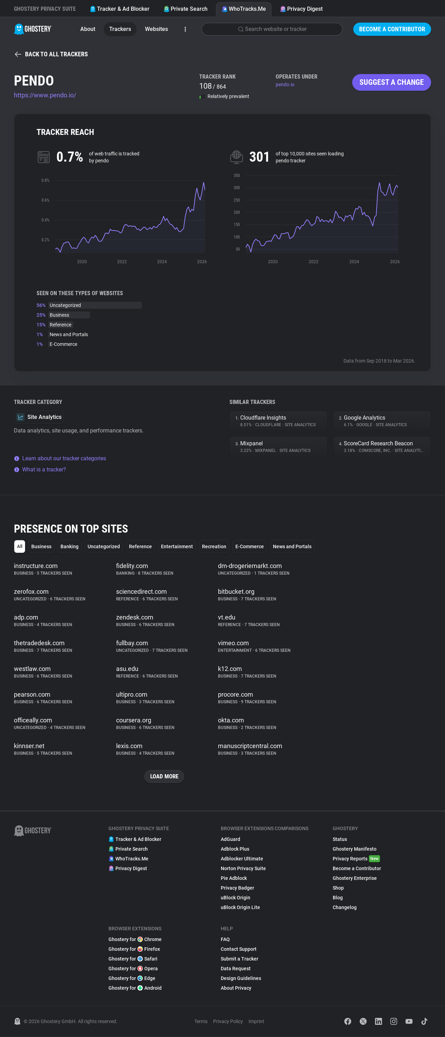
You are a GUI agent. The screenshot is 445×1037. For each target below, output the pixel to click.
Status (340, 839)
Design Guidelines (241, 978)
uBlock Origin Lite (240, 907)
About (87, 29)
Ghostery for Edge (131, 978)
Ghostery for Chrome (135, 939)
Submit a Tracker (239, 959)
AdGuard (230, 839)
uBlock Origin (235, 898)
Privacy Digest (301, 9)
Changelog (345, 907)
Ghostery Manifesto (355, 849)
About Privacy (236, 988)
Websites (156, 29)
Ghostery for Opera (133, 969)
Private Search (185, 9)
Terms (201, 1021)
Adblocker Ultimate (242, 859)
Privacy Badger (237, 888)
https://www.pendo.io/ (45, 95)
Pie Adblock (234, 878)
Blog (338, 898)
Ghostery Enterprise (355, 878)
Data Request (236, 969)
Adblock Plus (235, 849)
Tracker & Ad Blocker (119, 9)
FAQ (225, 939)
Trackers (120, 29)
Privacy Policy (228, 1021)
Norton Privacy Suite (243, 869)
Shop (338, 888)
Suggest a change (391, 82)
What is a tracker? (40, 469)
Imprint (256, 1021)
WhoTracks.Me (243, 9)
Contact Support (239, 949)
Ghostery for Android (135, 988)
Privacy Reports (356, 859)
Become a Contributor (392, 29)
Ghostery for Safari (132, 959)
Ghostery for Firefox (134, 949)
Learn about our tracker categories (60, 458)
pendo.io (285, 84)
